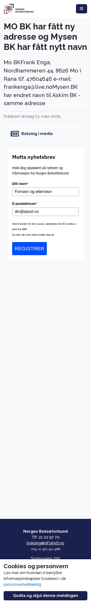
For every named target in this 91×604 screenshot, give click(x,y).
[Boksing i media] (45, 134)
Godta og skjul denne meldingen (45, 595)
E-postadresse (24, 204)
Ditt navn (20, 184)
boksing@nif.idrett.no (45, 543)
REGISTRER (29, 248)
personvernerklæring (22, 584)
